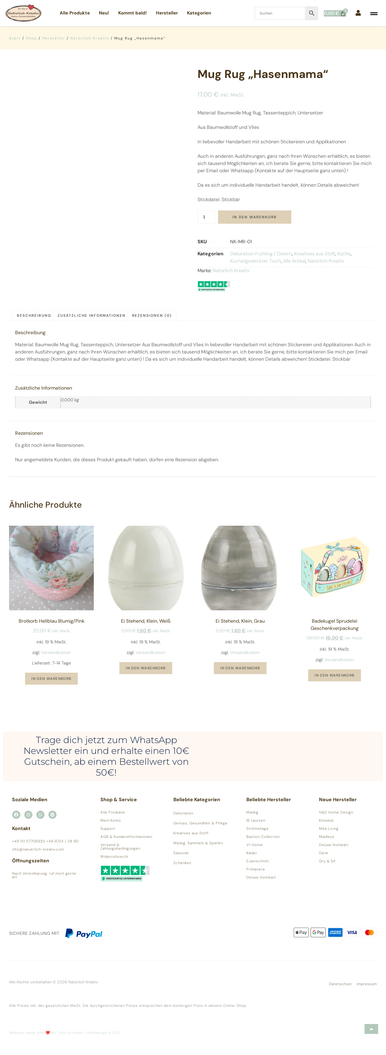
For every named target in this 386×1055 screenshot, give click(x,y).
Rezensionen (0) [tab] (152, 315)
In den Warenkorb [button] (51, 678)
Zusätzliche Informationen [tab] (92, 315)
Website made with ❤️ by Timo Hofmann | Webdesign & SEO (64, 1032)
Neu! (104, 13)
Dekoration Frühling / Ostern (261, 254)
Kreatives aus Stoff (314, 254)
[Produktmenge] (206, 217)
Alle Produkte (75, 13)
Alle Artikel (294, 261)
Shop (31, 38)
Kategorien (199, 13)
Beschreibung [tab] (34, 315)
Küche (344, 254)
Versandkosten (56, 652)
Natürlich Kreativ (89, 38)
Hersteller (167, 13)
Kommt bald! (132, 13)
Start (15, 38)
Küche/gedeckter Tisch (255, 261)
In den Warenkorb (255, 217)
